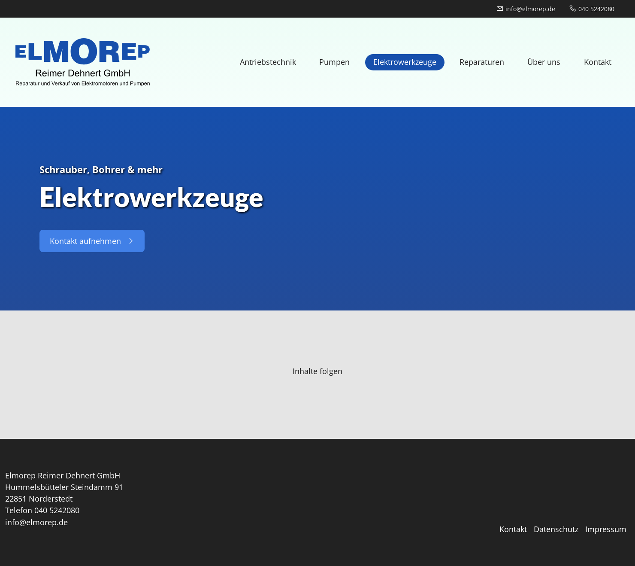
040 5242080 (591, 9)
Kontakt (513, 529)
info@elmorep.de (525, 9)
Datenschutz (556, 529)
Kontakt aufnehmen (92, 240)
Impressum (605, 529)
